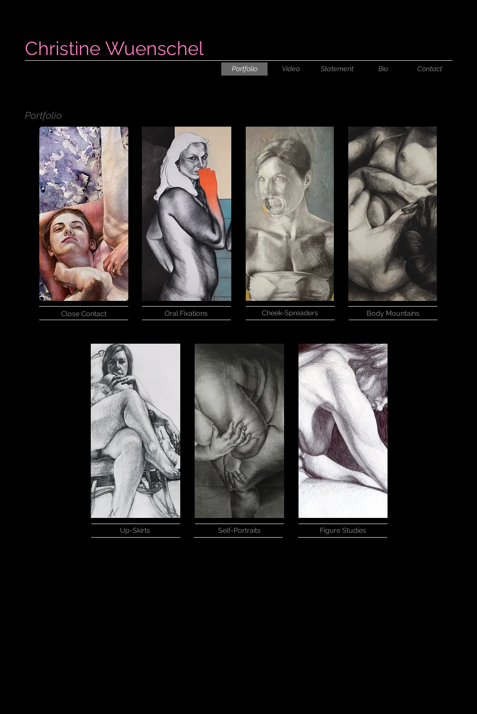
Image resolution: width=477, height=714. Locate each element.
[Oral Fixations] (186, 313)
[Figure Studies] (343, 530)
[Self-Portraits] (239, 530)
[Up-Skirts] (135, 530)
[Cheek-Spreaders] (290, 313)
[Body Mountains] (393, 313)
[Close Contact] (83, 314)
